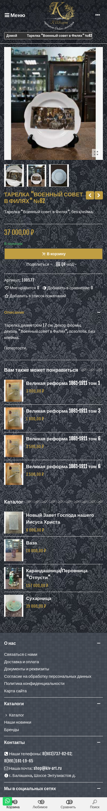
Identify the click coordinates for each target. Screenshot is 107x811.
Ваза (31, 543)
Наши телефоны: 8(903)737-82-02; (38, 754)
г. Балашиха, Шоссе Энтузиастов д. (40, 776)
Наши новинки (17, 722)
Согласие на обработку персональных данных (47, 676)
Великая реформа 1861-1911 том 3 (63, 411)
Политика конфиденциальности (34, 683)
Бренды (11, 729)
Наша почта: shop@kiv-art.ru (33, 768)
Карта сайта (15, 690)
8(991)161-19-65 (18, 760)
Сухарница (38, 598)
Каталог (13, 502)
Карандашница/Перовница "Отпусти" (57, 574)
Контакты (14, 742)
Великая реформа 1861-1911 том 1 (63, 383)
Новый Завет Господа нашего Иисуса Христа (60, 518)
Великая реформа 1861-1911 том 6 (63, 438)
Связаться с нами (20, 654)
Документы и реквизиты (26, 668)
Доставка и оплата (21, 661)
